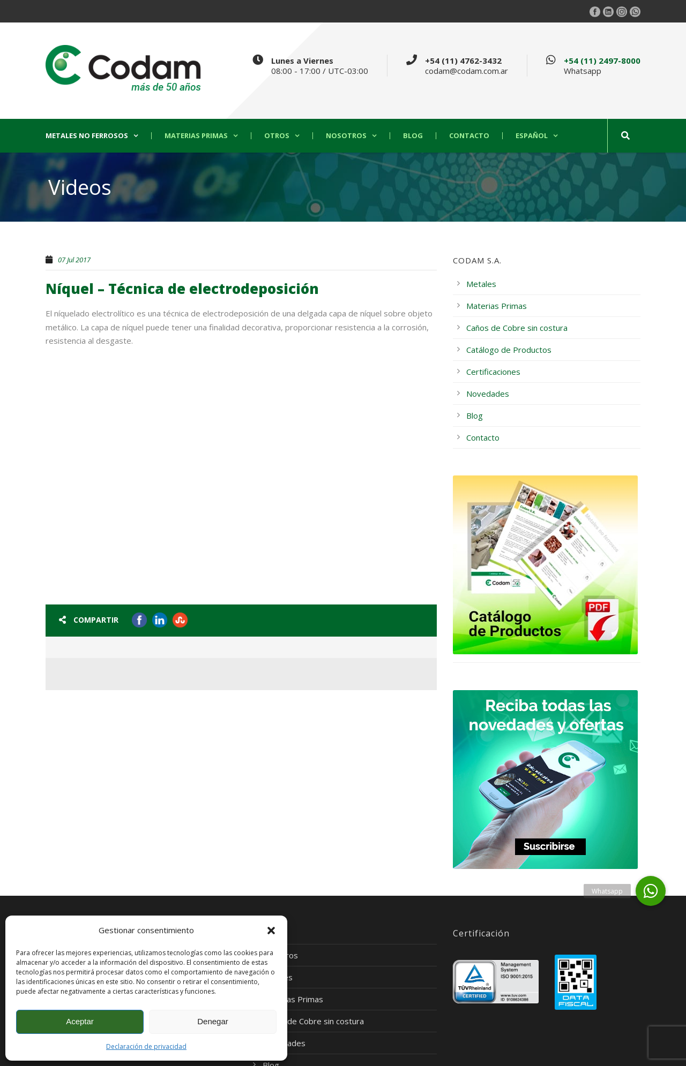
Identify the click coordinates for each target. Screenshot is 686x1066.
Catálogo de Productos (508, 349)
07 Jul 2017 (74, 259)
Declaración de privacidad (146, 1046)
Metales (481, 283)
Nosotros (346, 135)
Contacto (469, 135)
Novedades (487, 393)
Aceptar (80, 1021)
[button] (271, 930)
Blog (413, 135)
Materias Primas (196, 135)
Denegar (212, 1021)
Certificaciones (493, 371)
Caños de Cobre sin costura (517, 327)
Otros (276, 135)
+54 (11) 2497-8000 (602, 60)
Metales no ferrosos (87, 135)
